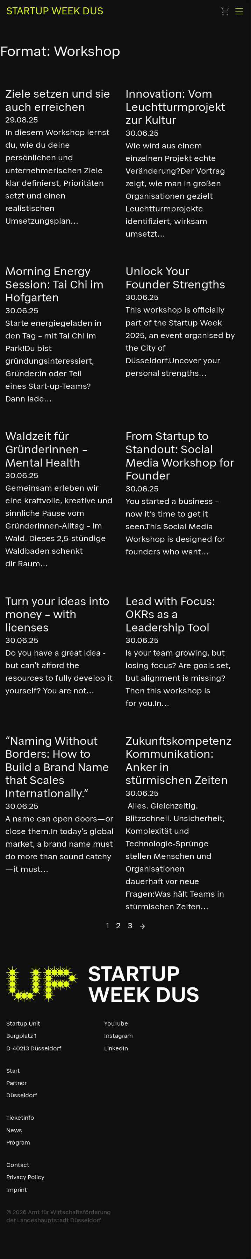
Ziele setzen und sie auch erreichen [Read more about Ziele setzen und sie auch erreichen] (57, 100)
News (14, 1130)
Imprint (16, 1189)
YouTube (116, 1023)
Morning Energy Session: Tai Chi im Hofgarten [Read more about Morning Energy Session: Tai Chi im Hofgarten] (54, 284)
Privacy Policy (25, 1177)
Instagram (118, 1035)
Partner (16, 1082)
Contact (17, 1164)
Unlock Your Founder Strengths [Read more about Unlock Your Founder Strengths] (175, 278)
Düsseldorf (21, 1095)
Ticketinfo (20, 1117)
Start (13, 1070)
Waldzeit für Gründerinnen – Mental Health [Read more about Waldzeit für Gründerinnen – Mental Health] (46, 449)
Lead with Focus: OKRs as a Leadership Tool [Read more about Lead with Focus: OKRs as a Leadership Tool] (170, 614)
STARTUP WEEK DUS (54, 11)
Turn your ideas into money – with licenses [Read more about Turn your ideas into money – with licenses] (57, 614)
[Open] (239, 11)
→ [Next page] (142, 925)
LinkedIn (116, 1048)
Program (18, 1142)
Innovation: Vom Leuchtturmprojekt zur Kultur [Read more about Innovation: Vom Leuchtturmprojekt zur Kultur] (175, 107)
